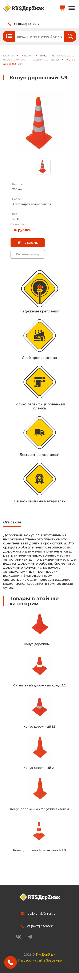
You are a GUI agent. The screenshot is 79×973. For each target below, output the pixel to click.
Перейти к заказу (27, 254)
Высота (17, 184)
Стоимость (17, 224)
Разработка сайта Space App (40, 960)
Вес (14, 213)
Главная (8, 55)
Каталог (27, 55)
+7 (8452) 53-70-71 (27, 23)
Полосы (17, 199)
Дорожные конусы (46, 59)
